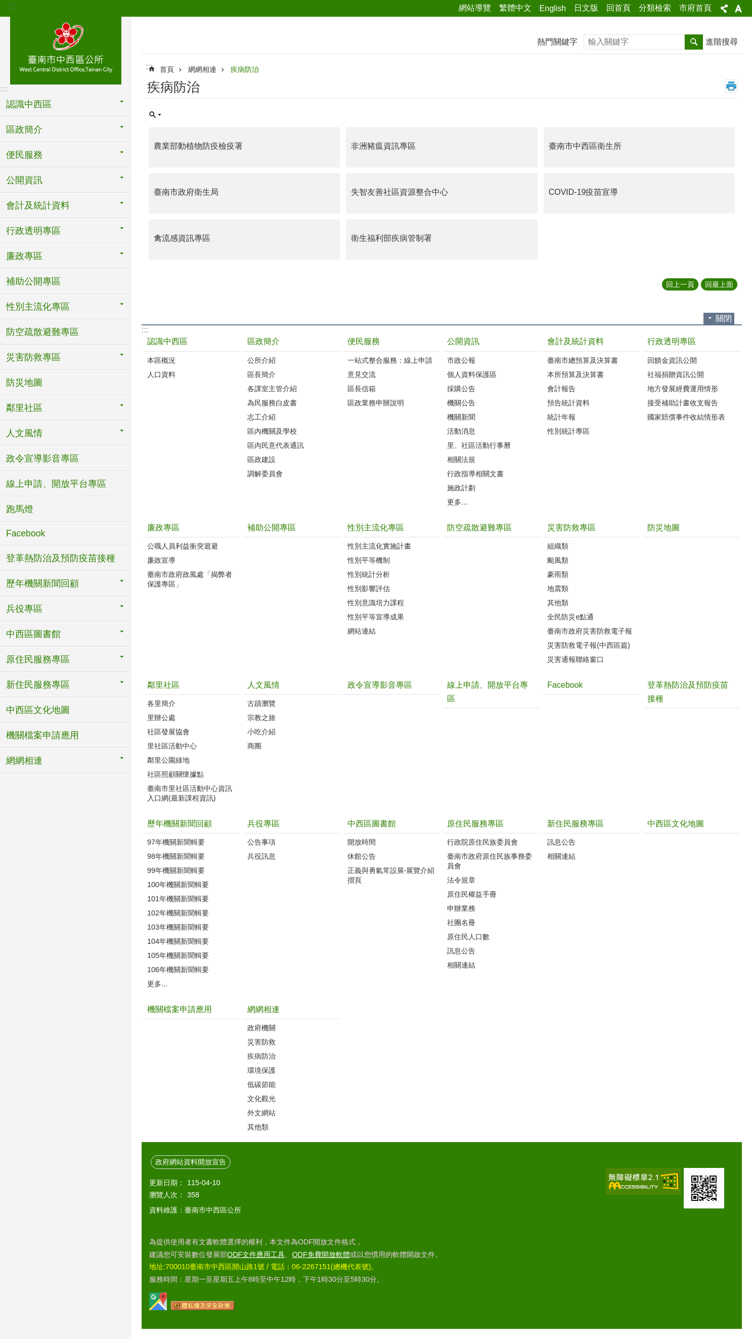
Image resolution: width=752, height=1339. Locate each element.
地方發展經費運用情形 (682, 389)
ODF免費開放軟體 (320, 1254)
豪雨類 (557, 574)
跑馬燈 (19, 509)
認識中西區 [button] (29, 104)
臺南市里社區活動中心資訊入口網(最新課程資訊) (189, 793)
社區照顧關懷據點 (175, 774)
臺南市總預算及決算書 (582, 360)
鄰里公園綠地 (168, 760)
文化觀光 (261, 1099)
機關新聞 (461, 417)
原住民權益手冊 (472, 894)
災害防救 (261, 1042)
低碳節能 (261, 1084)
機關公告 (461, 403)
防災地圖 (24, 383)
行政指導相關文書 (475, 474)
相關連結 (461, 965)
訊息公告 (461, 951)
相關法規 (461, 459)
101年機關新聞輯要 (178, 899)
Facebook (25, 533)
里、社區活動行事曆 (479, 445)
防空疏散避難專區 (42, 332)
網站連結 (361, 631)
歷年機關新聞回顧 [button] (42, 583)
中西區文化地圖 (38, 710)
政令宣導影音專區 (42, 458)
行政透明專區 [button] (33, 231)
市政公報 (461, 360)
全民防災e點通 (570, 617)
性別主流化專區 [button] (38, 307)
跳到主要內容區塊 (5, 5)
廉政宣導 (161, 560)
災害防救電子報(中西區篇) (588, 645)
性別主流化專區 (375, 527)
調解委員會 (265, 474)
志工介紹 (261, 417)
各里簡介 (161, 703)
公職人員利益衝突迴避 (182, 546)
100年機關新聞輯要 (178, 885)
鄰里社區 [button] (24, 408)
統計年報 (561, 417)
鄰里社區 (163, 685)
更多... (457, 502)
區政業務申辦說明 (375, 403)
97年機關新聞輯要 (176, 842)
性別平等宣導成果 (375, 617)
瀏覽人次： (167, 1195)
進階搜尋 (721, 41)
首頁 (167, 69)
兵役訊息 (261, 856)
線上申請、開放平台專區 (56, 484)
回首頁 (618, 8)
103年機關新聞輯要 (178, 927)
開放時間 (361, 842)
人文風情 (263, 685)
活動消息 (461, 431)
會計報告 (561, 389)
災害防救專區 (571, 527)
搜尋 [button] (694, 42)
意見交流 (361, 374)
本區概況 (161, 360)
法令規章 (461, 880)
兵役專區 (263, 823)
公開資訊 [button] (24, 180)
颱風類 (557, 560)
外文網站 (261, 1113)
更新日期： (167, 1183)
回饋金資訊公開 (672, 360)
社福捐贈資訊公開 (675, 374)
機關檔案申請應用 (42, 735)
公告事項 (261, 842)
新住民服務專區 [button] (38, 685)
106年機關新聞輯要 (178, 970)
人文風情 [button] (24, 433)
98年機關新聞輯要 (176, 856)
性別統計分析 (368, 574)
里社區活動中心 (172, 746)
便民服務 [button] (24, 155)
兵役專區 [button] (24, 609)
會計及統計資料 (575, 341)
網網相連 (202, 69)
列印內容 (731, 86)
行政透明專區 (671, 341)
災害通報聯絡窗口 (575, 659)
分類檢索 (655, 8)
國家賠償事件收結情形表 (686, 417)
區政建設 (261, 459)
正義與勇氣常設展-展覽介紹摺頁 (391, 875)
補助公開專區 (33, 281)
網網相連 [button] (24, 761)
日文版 (586, 8)
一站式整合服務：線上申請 (389, 360)
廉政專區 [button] (24, 256)
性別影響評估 (368, 588)
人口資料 (161, 374)
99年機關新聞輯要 (176, 870)
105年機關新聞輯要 (178, 955)
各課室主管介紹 (272, 389)
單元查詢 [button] (155, 114)
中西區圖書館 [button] (33, 634)
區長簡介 (261, 374)
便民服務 (363, 341)
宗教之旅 (261, 718)
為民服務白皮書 (272, 403)
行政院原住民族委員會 (482, 842)
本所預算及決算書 (575, 374)
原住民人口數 (468, 937)
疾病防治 (245, 69)
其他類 (557, 603)
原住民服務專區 (475, 823)
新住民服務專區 (575, 823)
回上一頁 (680, 284)
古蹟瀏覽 (261, 703)
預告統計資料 (568, 403)
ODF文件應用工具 (256, 1254)
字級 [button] (738, 9)
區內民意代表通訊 (275, 445)
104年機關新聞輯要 (178, 941)
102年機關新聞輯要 (178, 913)
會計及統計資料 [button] (38, 205)
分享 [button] (724, 9)
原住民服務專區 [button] (38, 659)
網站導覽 (475, 8)
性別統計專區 (568, 431)
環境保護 (261, 1070)
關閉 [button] (724, 318)
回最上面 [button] (719, 284)
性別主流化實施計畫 (379, 546)
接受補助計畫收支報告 (682, 403)
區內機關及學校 (272, 431)
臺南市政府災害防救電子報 (589, 631)
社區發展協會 (168, 732)
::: (11, 6)
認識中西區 (167, 341)
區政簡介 (263, 341)
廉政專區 (163, 527)
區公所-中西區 (65, 49)
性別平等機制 (368, 560)
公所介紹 (261, 360)
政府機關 (261, 1028)
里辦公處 (161, 718)
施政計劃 (461, 488)
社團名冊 (461, 922)
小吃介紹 (261, 732)
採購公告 (461, 389)
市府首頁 (695, 8)
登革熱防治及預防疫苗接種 (60, 558)
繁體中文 (515, 8)
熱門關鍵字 (557, 41)
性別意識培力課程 (375, 603)
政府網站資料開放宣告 (190, 1162)
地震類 (557, 588)
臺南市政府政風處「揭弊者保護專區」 (189, 579)
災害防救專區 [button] (33, 357)
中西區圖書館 (371, 823)
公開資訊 (463, 341)
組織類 (557, 546)
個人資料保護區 (472, 374)
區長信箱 (361, 389)
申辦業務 (461, 908)
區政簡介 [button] (24, 129)
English (553, 8)
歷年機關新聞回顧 (179, 823)
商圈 (254, 746)
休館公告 (361, 856)
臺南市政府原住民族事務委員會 (489, 861)
